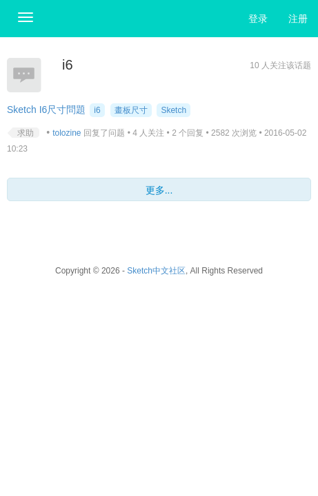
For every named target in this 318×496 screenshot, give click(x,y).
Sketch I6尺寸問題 (46, 109)
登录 (258, 18)
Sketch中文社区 (156, 271)
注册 (298, 18)
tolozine (66, 133)
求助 (25, 133)
